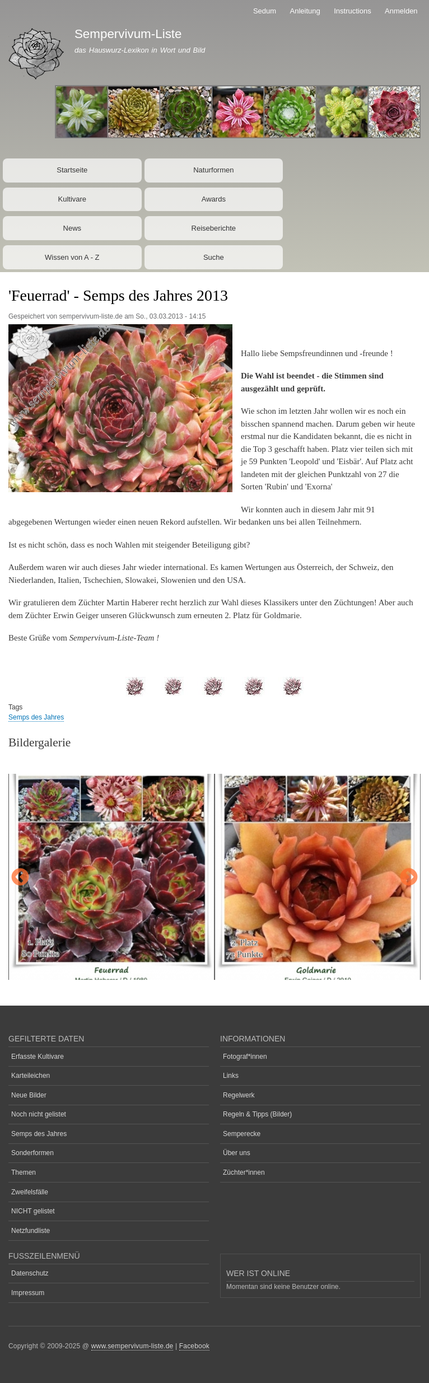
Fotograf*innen (245, 1056)
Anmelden (401, 11)
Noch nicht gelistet (38, 1114)
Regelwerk (239, 1095)
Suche (213, 257)
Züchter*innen (244, 1172)
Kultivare (72, 199)
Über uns (236, 1153)
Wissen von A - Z (72, 257)
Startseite (72, 170)
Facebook (194, 1346)
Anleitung (305, 11)
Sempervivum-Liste (128, 34)
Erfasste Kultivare (37, 1056)
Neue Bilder (28, 1095)
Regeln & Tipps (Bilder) (257, 1114)
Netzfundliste (30, 1231)
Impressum (27, 1293)
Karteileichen (30, 1076)
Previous (20, 878)
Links (231, 1076)
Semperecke (241, 1134)
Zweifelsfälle (29, 1192)
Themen (23, 1172)
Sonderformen (32, 1153)
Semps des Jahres (36, 717)
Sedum (264, 11)
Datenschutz (30, 1273)
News (72, 228)
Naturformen (213, 170)
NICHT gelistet (33, 1211)
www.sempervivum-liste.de (132, 1346)
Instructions (352, 11)
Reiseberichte (214, 228)
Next (409, 878)
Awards (214, 199)
